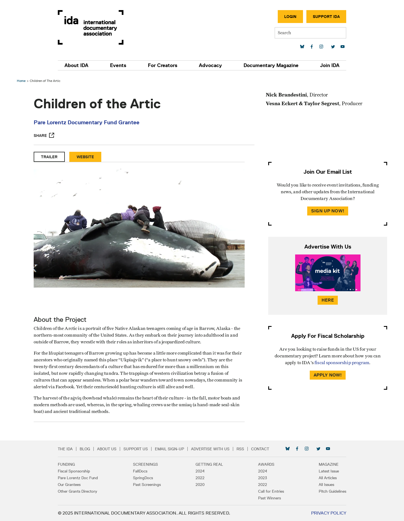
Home (21, 80)
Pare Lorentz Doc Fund (78, 478)
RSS (240, 449)
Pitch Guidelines (332, 491)
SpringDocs (143, 478)
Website (85, 156)
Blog (85, 449)
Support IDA (326, 16)
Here (328, 300)
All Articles (328, 478)
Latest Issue (329, 471)
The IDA (65, 449)
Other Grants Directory (77, 491)
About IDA (76, 65)
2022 (200, 478)
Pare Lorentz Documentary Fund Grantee (86, 122)
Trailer (49, 156)
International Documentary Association (90, 27)
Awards (266, 464)
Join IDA (329, 65)
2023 (262, 478)
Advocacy (210, 65)
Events (118, 65)
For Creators (162, 65)
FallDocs (140, 471)
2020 (200, 484)
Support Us (135, 449)
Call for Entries (271, 491)
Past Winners (269, 498)
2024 (200, 471)
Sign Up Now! (327, 211)
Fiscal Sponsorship (74, 471)
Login (290, 16)
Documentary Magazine (271, 65)
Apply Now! (328, 375)
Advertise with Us (210, 449)
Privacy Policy (328, 513)
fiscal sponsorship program (342, 363)
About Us (106, 449)
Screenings (145, 464)
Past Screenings (147, 484)
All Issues (326, 484)
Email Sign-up (169, 449)
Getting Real (209, 464)
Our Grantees (69, 484)
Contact (260, 449)
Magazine (329, 464)
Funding (66, 464)
